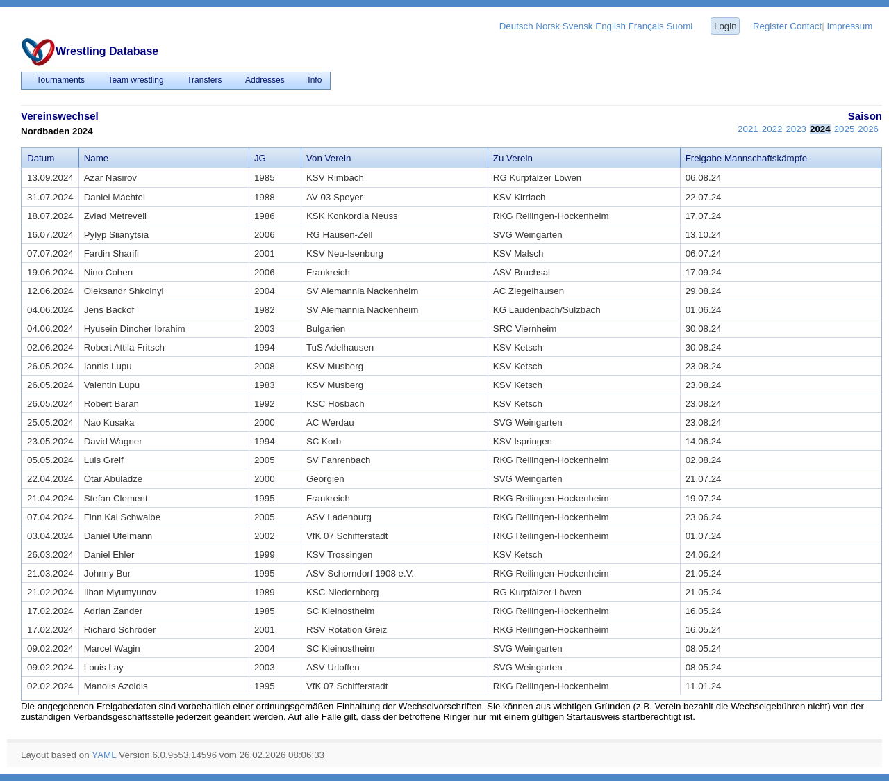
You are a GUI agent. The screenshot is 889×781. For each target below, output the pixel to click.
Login (725, 26)
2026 (868, 129)
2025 (844, 129)
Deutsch (516, 26)
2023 (796, 129)
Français (646, 26)
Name (96, 158)
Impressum (849, 26)
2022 (772, 129)
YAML (104, 755)
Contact (806, 26)
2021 (748, 129)
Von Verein (328, 158)
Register (770, 26)
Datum (40, 158)
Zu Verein (513, 158)
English (610, 26)
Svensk (578, 26)
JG (260, 158)
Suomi (679, 26)
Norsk (547, 26)
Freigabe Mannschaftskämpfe (747, 158)
